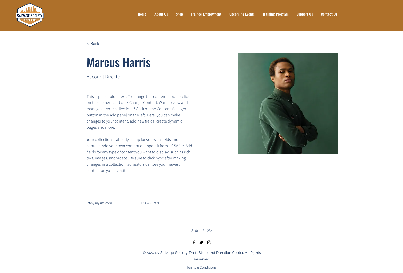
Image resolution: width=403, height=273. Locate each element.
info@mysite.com (99, 203)
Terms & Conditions (201, 267)
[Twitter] (201, 242)
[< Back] (97, 44)
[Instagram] (209, 242)
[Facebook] (193, 242)
